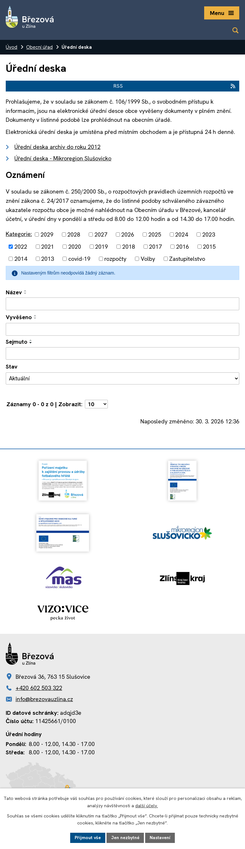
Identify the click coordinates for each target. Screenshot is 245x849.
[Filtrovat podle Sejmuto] (122, 353)
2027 (100, 234)
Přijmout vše (88, 837)
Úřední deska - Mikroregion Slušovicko (62, 158)
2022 (20, 246)
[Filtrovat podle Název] (122, 303)
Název (14, 292)
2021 (47, 246)
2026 (127, 234)
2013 (47, 258)
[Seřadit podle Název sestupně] (25, 293)
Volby (148, 258)
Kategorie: (19, 234)
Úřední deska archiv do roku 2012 (57, 146)
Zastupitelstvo (187, 258)
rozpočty (115, 258)
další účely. (146, 806)
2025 (154, 234)
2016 (182, 246)
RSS (174, 86)
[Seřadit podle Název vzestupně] (25, 290)
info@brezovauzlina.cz (44, 699)
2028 (73, 234)
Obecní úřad (39, 47)
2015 (209, 246)
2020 (74, 246)
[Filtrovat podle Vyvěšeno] (122, 329)
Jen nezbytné (125, 837)
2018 (128, 246)
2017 (155, 246)
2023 (208, 234)
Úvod (11, 47)
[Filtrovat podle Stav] (122, 378)
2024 (181, 234)
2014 (20, 258)
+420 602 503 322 (39, 688)
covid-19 (79, 258)
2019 (101, 246)
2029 (47, 234)
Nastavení (160, 837)
